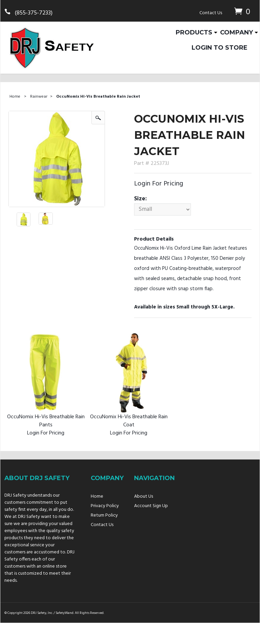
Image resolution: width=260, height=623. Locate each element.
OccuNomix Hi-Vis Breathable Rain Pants (46, 421)
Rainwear (38, 96)
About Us (143, 496)
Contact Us (210, 13)
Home (14, 96)
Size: (140, 199)
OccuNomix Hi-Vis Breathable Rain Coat (129, 421)
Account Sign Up (151, 506)
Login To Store (219, 47)
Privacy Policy (105, 506)
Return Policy (104, 515)
